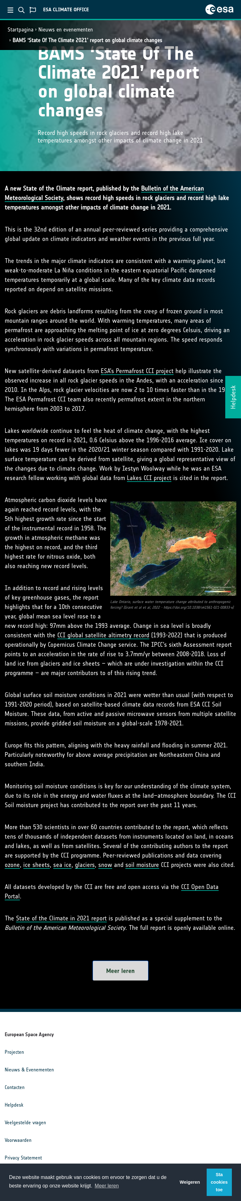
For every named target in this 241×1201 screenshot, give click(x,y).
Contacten (15, 1087)
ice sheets (36, 865)
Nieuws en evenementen (65, 29)
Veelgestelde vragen (25, 1123)
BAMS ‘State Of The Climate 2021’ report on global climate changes (87, 40)
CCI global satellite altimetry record (103, 635)
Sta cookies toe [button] (219, 1182)
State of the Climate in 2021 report (61, 918)
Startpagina (20, 29)
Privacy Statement (23, 1158)
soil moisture (142, 865)
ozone (12, 865)
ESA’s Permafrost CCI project (137, 371)
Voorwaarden (18, 1140)
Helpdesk (14, 1105)
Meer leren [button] (107, 1185)
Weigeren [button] (190, 1182)
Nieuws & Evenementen (29, 1070)
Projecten (14, 1052)
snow (105, 865)
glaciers (85, 865)
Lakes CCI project (149, 478)
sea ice (62, 865)
